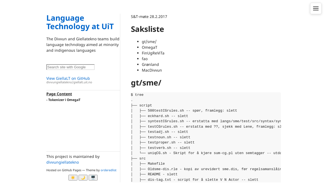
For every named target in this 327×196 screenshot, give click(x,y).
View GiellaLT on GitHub (83, 80)
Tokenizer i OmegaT (64, 99)
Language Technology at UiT (80, 22)
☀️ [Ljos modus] (73, 178)
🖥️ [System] (93, 178)
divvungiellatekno (62, 162)
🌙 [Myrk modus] (83, 178)
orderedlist (108, 170)
